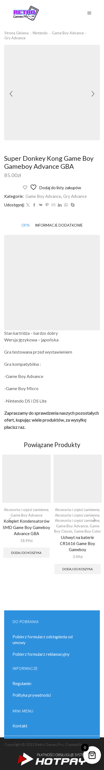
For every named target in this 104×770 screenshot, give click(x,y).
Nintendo (40, 33)
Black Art (91, 744)
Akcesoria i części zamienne (26, 509)
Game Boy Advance (68, 33)
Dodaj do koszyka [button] (26, 552)
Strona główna (16, 33)
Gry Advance (15, 38)
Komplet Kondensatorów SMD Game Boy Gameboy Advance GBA (26, 527)
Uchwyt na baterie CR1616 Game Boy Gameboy (77, 543)
